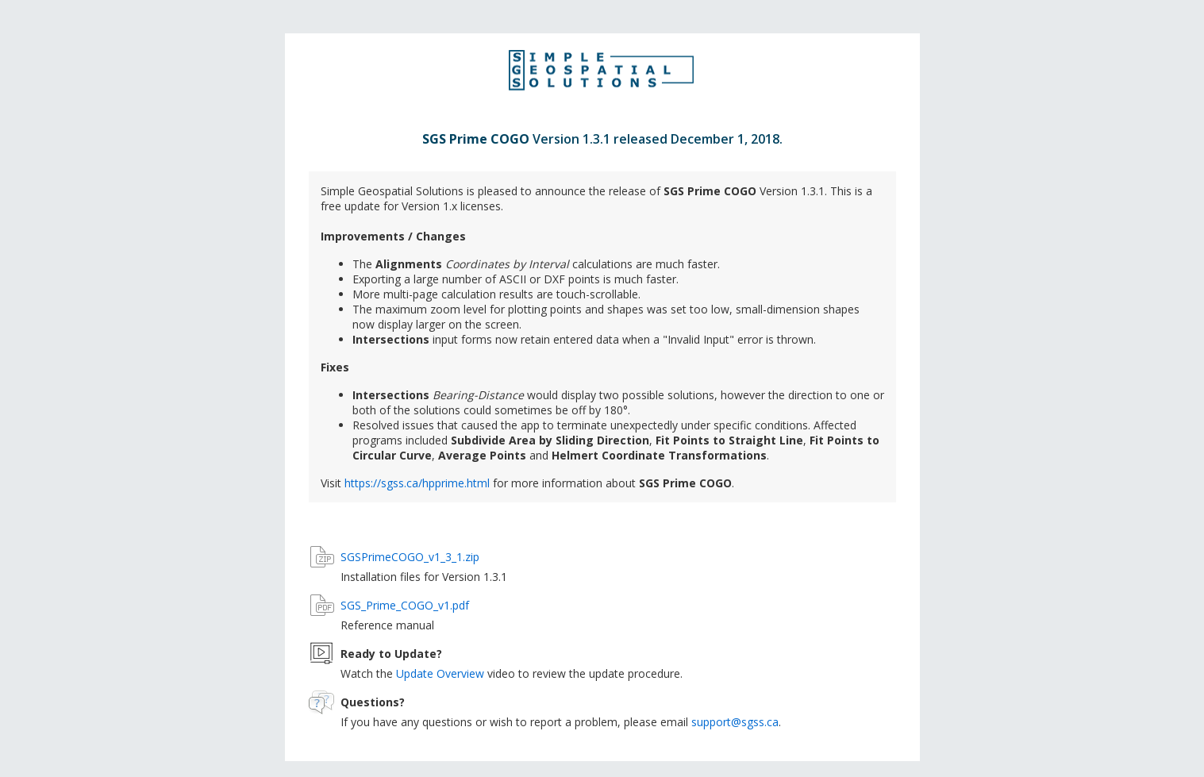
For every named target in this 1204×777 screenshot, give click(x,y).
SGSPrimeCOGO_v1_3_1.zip (409, 556)
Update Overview (440, 673)
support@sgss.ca (735, 721)
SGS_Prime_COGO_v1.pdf (404, 605)
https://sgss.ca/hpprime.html (417, 482)
